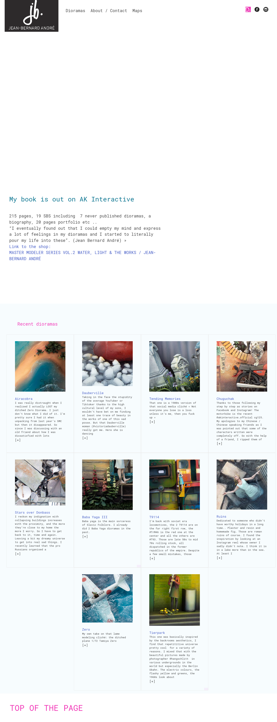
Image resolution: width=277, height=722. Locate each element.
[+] (18, 440)
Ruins (221, 516)
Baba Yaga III (95, 517)
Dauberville (93, 393)
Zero (86, 629)
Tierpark (157, 632)
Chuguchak (225, 398)
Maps (137, 10)
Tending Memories (164, 398)
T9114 (154, 517)
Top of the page (46, 707)
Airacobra (24, 398)
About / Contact (109, 10)
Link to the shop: (30, 246)
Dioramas (75, 10)
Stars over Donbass (32, 512)
